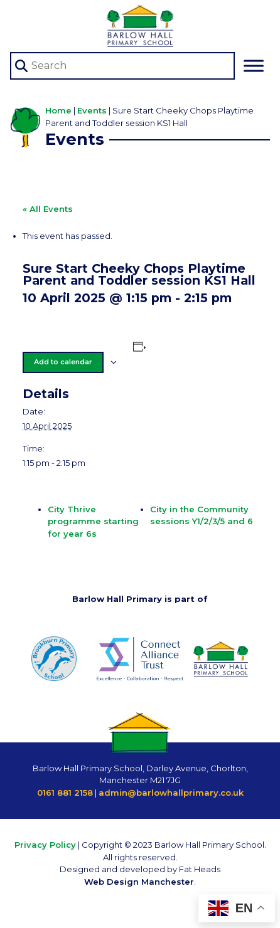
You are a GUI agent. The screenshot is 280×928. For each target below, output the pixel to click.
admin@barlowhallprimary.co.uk (171, 793)
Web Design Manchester (139, 882)
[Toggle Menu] (254, 66)
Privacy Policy (45, 845)
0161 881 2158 (65, 793)
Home (58, 110)
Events (92, 110)
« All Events (48, 209)
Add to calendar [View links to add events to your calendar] (63, 361)
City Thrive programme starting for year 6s (93, 521)
